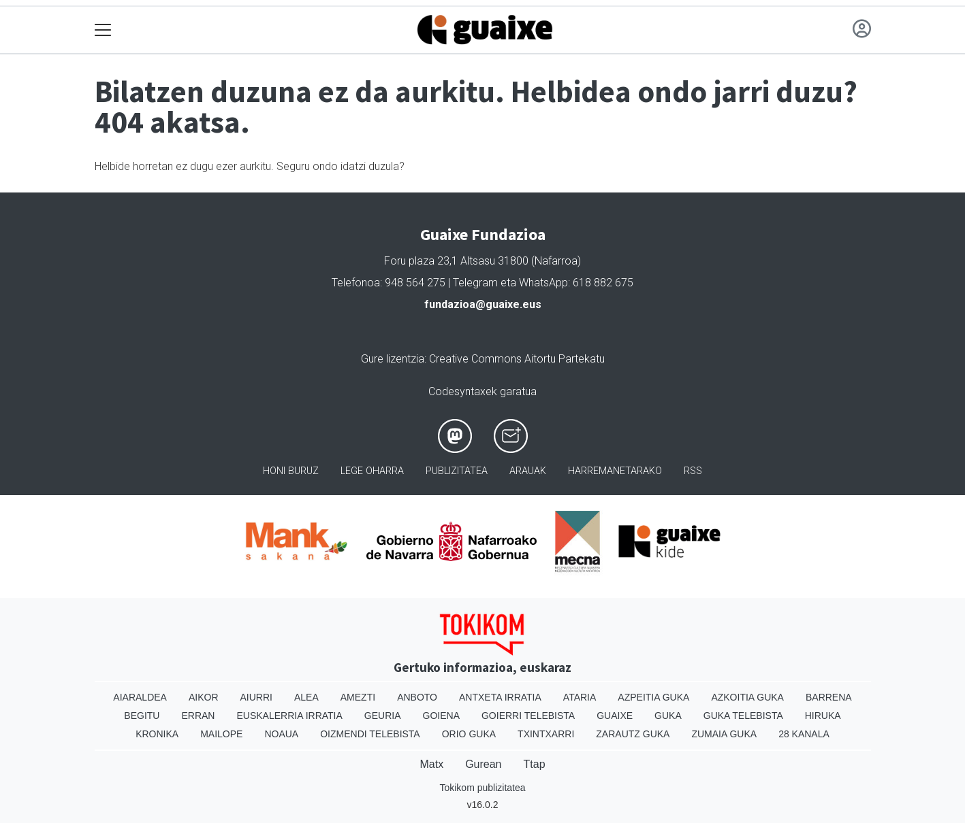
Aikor (204, 697)
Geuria (382, 715)
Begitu (141, 715)
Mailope (221, 733)
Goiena (441, 715)
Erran (198, 715)
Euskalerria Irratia (289, 715)
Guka (668, 715)
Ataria (580, 697)
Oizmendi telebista (370, 733)
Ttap (534, 764)
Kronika (157, 733)
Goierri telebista (528, 715)
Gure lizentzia (392, 358)
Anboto (417, 697)
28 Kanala (803, 733)
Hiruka (823, 715)
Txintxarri (546, 733)
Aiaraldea (140, 697)
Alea (306, 697)
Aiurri (256, 697)
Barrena (829, 697)
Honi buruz (291, 471)
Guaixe (615, 715)
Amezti (358, 697)
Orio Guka (469, 733)
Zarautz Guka (632, 733)
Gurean (483, 764)
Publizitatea (457, 471)
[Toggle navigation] (103, 30)
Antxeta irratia (500, 697)
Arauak (527, 471)
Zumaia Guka (724, 733)
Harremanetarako (615, 471)
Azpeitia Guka (653, 697)
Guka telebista (743, 715)
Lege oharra (372, 471)
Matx (431, 764)
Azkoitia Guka (747, 697)
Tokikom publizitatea (482, 787)
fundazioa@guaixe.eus (482, 304)
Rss (693, 471)
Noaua (281, 733)
